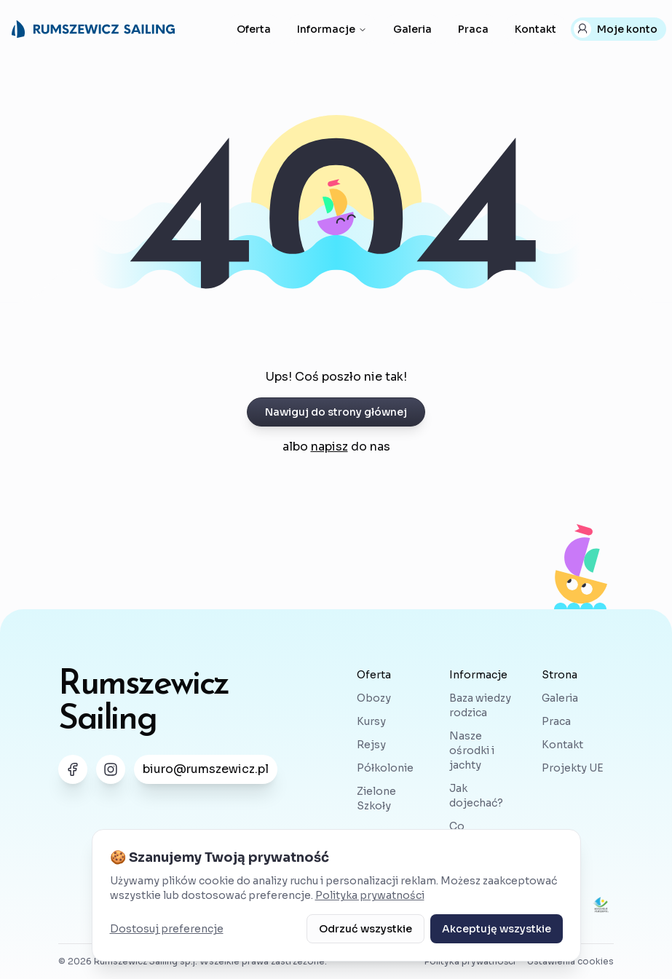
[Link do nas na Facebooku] (72, 769)
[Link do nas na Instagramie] (110, 769)
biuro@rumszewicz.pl (206, 769)
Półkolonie (385, 767)
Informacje (332, 29)
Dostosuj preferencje (167, 928)
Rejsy (371, 744)
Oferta (254, 29)
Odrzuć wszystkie (365, 928)
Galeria (412, 29)
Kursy (371, 721)
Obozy (374, 698)
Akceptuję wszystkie (496, 928)
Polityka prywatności (369, 895)
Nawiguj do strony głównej (336, 412)
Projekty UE (573, 767)
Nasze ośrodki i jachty (471, 750)
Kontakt (535, 29)
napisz (329, 446)
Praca (473, 29)
